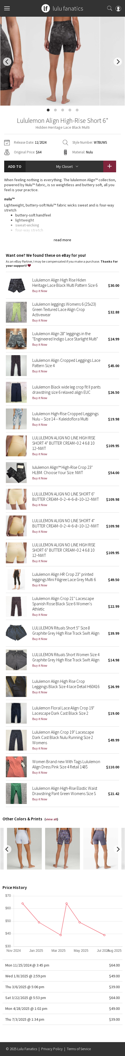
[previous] (7, 62)
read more (62, 239)
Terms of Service (79, 1049)
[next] (118, 62)
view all (51, 819)
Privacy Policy (52, 1049)
